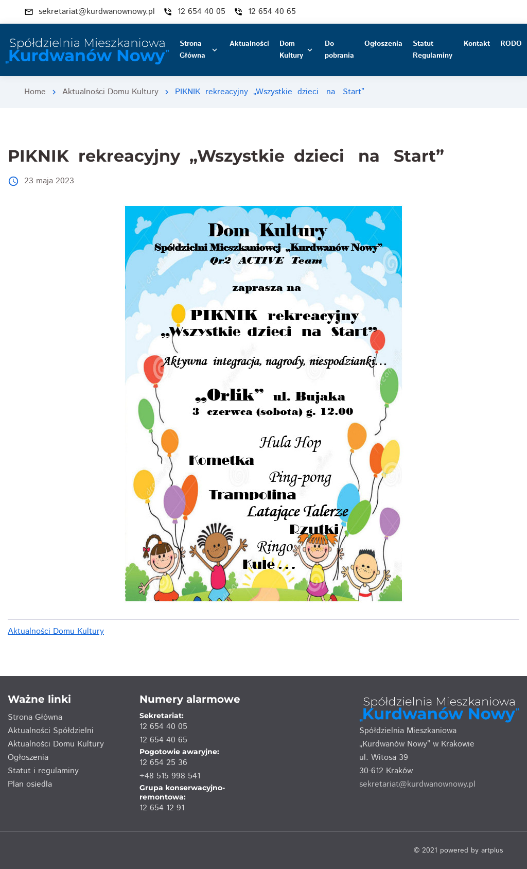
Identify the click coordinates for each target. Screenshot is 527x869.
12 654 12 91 (161, 808)
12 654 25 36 (163, 763)
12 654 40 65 (163, 740)
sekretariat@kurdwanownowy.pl (417, 784)
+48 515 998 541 (169, 776)
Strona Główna (35, 717)
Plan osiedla (30, 784)
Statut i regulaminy (43, 771)
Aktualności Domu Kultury (110, 92)
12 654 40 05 (163, 727)
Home (35, 92)
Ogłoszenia (28, 757)
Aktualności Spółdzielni (51, 731)
